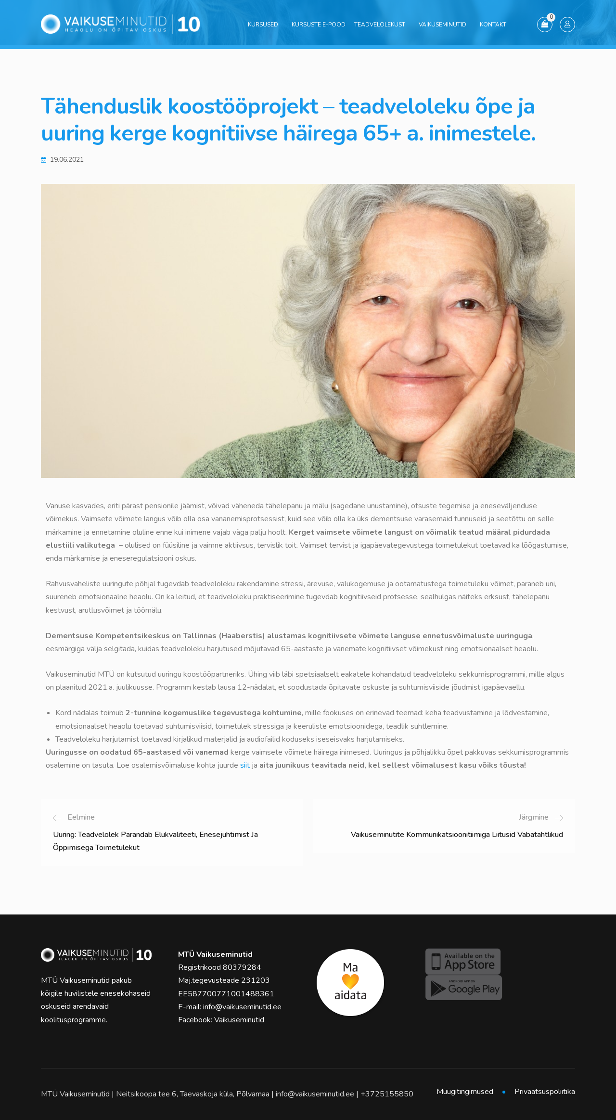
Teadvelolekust (379, 24)
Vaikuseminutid (442, 24)
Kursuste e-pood (319, 24)
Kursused (263, 24)
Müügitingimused (464, 1091)
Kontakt (493, 24)
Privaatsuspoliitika (544, 1091)
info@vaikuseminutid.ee (242, 1007)
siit (245, 765)
